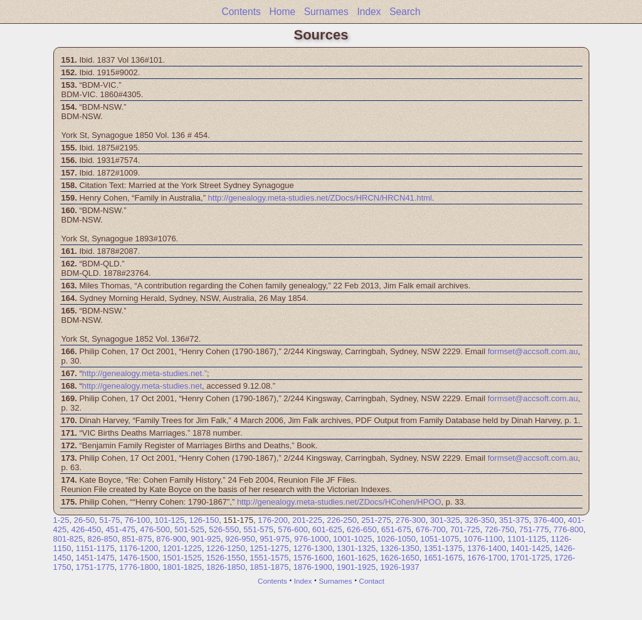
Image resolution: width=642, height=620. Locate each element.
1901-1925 (356, 567)
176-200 (273, 520)
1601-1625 (356, 557)
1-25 (61, 520)
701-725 (465, 529)
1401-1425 (530, 548)
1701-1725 (530, 557)
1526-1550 (225, 557)
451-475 (120, 529)
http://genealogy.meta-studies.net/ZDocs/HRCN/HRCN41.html (320, 197)
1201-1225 (181, 548)
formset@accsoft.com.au (533, 351)
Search (404, 11)
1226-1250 (225, 548)
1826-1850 (225, 567)
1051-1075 (439, 539)
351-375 (514, 520)
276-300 (411, 520)
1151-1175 (95, 548)
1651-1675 (443, 557)
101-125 (169, 520)
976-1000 (311, 539)
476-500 (155, 529)
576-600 (293, 529)
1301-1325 (356, 548)
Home (282, 11)
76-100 (137, 520)
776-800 (569, 529)
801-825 (68, 539)
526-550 (224, 529)
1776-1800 (138, 567)
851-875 (137, 539)
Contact (371, 581)
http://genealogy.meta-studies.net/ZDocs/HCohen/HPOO (339, 502)
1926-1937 (400, 567)
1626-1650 (400, 557)
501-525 (189, 529)
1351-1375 (443, 548)
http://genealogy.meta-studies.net (142, 386)
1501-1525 (181, 557)
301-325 (445, 520)
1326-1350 (400, 548)
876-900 (171, 539)
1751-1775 (95, 567)
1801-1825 (181, 567)
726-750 (500, 529)
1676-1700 (486, 557)
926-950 (240, 539)
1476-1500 (138, 557)
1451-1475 (95, 557)
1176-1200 (138, 548)
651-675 (396, 529)
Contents (240, 11)
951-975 (275, 539)
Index (369, 11)
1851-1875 (269, 567)
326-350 (480, 520)
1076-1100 (483, 539)
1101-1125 (526, 539)
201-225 (307, 520)
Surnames (326, 11)
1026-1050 (396, 539)
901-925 (206, 539)
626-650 (362, 529)
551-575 (258, 529)
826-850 (102, 539)
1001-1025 (352, 539)
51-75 (109, 520)
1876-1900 (312, 567)
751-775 (534, 529)
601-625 (327, 529)
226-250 (342, 520)
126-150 (204, 520)
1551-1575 (269, 557)
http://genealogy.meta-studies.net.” (144, 373)
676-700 (431, 529)
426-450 (86, 529)
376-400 (549, 520)
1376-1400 (486, 548)
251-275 (376, 520)
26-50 (84, 520)
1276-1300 (312, 548)
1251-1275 (269, 548)
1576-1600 (312, 557)
